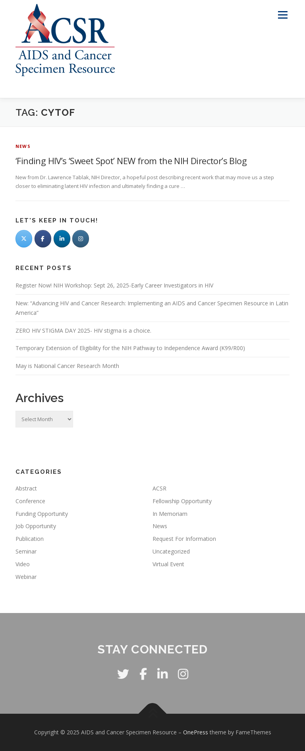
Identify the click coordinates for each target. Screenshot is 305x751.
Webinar (26, 576)
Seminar (26, 551)
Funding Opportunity (41, 513)
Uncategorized (171, 551)
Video (22, 564)
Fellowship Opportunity (182, 501)
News (23, 146)
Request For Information (184, 538)
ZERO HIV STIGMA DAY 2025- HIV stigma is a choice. (83, 330)
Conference (30, 501)
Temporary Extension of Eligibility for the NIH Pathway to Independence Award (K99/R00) (130, 348)
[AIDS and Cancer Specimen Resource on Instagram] (80, 238)
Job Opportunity (35, 526)
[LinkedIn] (62, 238)
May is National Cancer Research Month (67, 366)
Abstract (26, 488)
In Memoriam (169, 513)
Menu (283, 14)
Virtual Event (168, 564)
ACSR (159, 488)
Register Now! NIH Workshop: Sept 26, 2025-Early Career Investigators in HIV (114, 285)
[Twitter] (23, 238)
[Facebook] (43, 238)
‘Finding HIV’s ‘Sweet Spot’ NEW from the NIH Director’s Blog (131, 161)
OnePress (195, 732)
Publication (29, 538)
